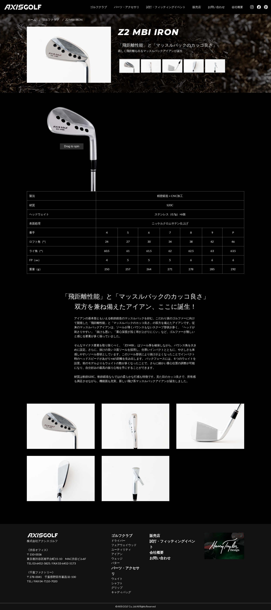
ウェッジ (117, 558)
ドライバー (118, 540)
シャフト (117, 583)
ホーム (32, 19)
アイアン (117, 553)
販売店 (196, 7)
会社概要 (237, 7)
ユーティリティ (121, 549)
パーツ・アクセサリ (126, 7)
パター (115, 562)
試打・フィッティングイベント (165, 7)
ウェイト (117, 578)
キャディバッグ (121, 592)
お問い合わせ (216, 7)
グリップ (117, 587)
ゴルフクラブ (98, 7)
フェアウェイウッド (124, 545)
